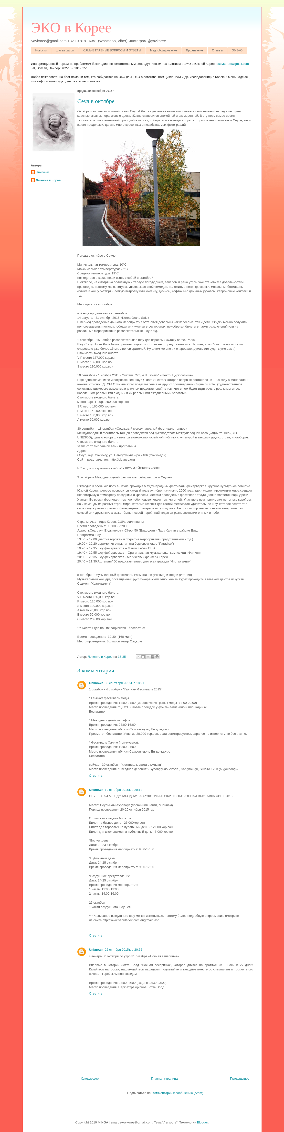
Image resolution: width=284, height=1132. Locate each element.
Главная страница (164, 1078)
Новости (41, 50)
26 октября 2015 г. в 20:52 (123, 949)
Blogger (202, 1122)
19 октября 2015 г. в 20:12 (123, 790)
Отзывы (217, 50)
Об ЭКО (237, 50)
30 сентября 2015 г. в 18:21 (124, 683)
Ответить (96, 775)
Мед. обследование (163, 50)
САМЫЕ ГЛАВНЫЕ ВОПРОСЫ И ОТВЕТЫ (112, 50)
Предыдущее (240, 1078)
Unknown (96, 683)
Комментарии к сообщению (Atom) (177, 1093)
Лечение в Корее (48, 180)
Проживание (194, 50)
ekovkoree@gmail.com (233, 64)
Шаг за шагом (65, 50)
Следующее (90, 1078)
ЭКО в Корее (71, 27)
